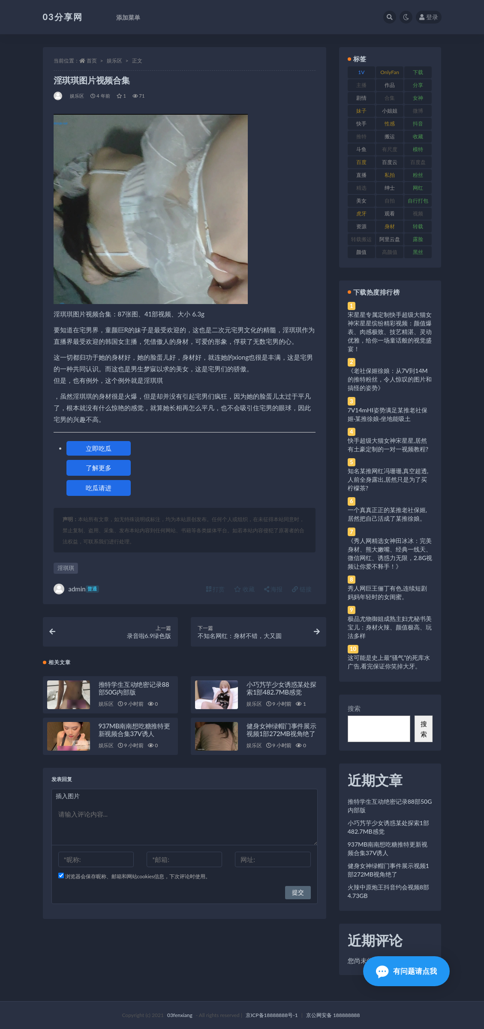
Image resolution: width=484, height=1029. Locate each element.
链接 (302, 589)
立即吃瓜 (98, 448)
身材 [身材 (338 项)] (390, 226)
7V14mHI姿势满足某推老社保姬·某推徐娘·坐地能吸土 (387, 414)
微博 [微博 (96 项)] (418, 110)
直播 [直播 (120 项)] (361, 175)
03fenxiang (179, 1015)
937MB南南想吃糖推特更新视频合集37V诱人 (134, 729)
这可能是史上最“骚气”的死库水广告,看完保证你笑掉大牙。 (389, 662)
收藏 (244, 589)
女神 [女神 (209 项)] (418, 98)
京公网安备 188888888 (333, 1015)
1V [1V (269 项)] (361, 72)
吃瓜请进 (98, 488)
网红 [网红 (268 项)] (418, 188)
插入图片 (68, 795)
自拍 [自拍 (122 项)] (390, 200)
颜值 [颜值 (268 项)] (361, 252)
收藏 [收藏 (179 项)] (418, 136)
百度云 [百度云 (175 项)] (389, 162)
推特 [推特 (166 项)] (361, 136)
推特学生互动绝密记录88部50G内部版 (134, 688)
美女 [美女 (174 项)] (361, 200)
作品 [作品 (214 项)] (390, 85)
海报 (273, 589)
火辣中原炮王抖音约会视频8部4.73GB (388, 891)
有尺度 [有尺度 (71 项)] (389, 149)
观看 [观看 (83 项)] (390, 213)
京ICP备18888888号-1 (272, 1015)
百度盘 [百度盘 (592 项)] (418, 162)
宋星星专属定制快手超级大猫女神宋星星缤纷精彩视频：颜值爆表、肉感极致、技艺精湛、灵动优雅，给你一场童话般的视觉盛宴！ (390, 331)
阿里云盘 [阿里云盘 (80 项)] (389, 239)
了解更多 (98, 467)
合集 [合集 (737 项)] (390, 98)
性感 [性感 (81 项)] (390, 123)
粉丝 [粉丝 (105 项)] (418, 175)
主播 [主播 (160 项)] (361, 85)
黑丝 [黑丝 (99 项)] (418, 252)
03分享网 (63, 17)
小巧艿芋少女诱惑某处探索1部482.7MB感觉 (281, 688)
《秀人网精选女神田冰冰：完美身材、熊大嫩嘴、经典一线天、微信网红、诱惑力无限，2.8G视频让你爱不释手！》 (390, 553)
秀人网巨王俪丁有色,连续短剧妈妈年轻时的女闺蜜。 (387, 592)
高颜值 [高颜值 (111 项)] (389, 252)
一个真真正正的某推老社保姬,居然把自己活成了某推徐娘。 (387, 514)
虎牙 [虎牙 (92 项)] (361, 213)
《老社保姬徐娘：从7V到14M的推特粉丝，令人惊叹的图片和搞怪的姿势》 (390, 379)
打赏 (215, 589)
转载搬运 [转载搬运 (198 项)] (361, 239)
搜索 (354, 708)
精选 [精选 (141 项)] (361, 188)
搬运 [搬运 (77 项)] (390, 136)
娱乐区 (114, 60)
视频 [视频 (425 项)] (418, 213)
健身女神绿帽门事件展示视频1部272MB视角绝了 (281, 729)
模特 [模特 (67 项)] (418, 149)
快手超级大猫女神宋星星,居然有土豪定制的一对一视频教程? (388, 445)
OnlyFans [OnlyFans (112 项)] (389, 73)
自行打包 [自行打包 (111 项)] (418, 200)
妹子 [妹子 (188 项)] (361, 110)
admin (76, 589)
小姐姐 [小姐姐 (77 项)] (389, 110)
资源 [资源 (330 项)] (361, 226)
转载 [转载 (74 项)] (418, 226)
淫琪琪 (65, 567)
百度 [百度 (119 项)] (361, 162)
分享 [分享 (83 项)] (418, 85)
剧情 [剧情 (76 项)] (361, 98)
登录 (428, 17)
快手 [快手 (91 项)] (361, 123)
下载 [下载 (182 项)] (418, 72)
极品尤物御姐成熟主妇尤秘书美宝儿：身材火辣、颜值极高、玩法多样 (390, 627)
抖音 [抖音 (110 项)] (418, 123)
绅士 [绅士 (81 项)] (390, 188)
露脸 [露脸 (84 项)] (418, 239)
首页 (92, 60)
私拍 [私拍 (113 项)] (390, 175)
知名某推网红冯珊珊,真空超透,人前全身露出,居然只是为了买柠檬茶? (388, 479)
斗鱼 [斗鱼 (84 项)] (361, 149)
